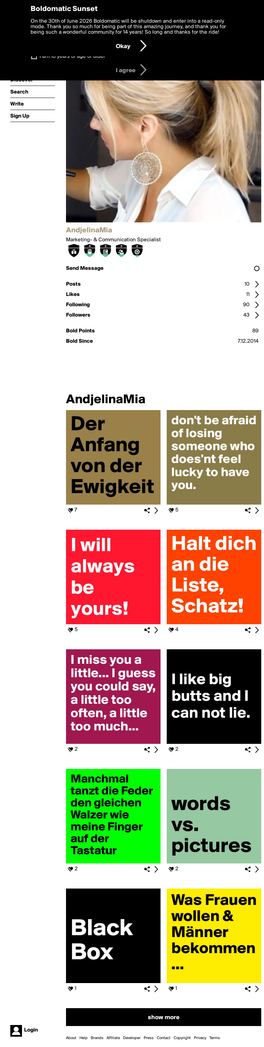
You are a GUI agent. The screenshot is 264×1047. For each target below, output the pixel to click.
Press (149, 1038)
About (71, 1038)
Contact (163, 1038)
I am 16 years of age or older (72, 56)
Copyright (182, 1038)
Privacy (200, 1038)
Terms (214, 1038)
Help (83, 1038)
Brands (97, 1038)
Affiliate (113, 1038)
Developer (132, 1038)
